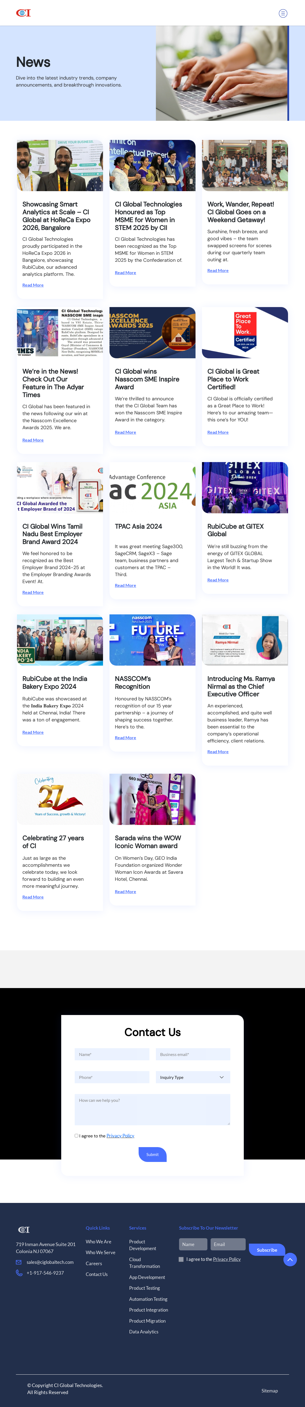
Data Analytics (143, 1328)
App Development (147, 1274)
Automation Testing (148, 1295)
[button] (284, 9)
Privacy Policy (119, 1135)
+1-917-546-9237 (45, 1269)
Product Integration (148, 1306)
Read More (33, 284)
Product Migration (147, 1317)
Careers (94, 1260)
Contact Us (97, 1271)
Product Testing (144, 1285)
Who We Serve (100, 1249)
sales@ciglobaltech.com (50, 1258)
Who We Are (98, 1238)
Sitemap (270, 1387)
